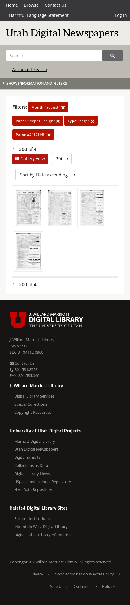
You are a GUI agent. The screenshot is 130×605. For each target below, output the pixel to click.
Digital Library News (32, 473)
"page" (81, 121)
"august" (48, 107)
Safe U (55, 586)
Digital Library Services (34, 396)
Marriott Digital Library (34, 441)
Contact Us (56, 5)
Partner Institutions (32, 518)
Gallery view (32, 158)
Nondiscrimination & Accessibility (84, 574)
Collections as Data (31, 465)
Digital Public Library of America (42, 534)
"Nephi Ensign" (38, 121)
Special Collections (30, 404)
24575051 (33, 134)
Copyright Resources (32, 412)
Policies (108, 586)
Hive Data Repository (33, 489)
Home (12, 5)
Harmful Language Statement (39, 15)
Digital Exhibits (27, 457)
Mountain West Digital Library (41, 526)
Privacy (36, 574)
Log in (121, 15)
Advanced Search (29, 69)
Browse (31, 5)
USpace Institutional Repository (42, 481)
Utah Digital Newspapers (36, 449)
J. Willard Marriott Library (32, 339)
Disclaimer (82, 586)
